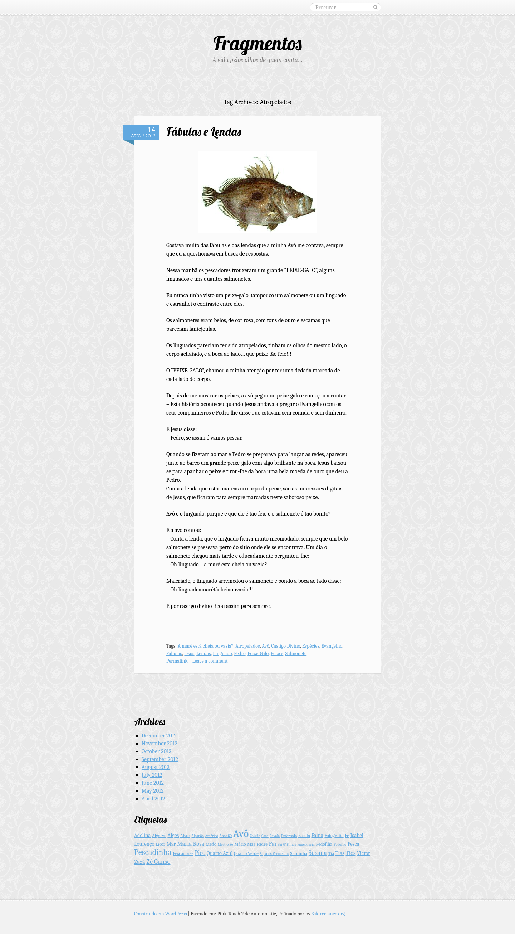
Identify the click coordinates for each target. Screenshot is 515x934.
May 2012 (153, 791)
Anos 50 (226, 835)
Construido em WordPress (160, 914)
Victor (363, 853)
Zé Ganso (158, 862)
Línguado (222, 653)
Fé (347, 835)
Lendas (203, 653)
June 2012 (153, 783)
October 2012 (156, 751)
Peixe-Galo (258, 653)
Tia (331, 853)
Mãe (251, 844)
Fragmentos (257, 43)
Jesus (189, 653)
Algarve (159, 835)
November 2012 (159, 743)
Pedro (240, 653)
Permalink (177, 661)
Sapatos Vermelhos (274, 853)
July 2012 (152, 775)
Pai (272, 843)
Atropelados (247, 646)
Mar (171, 844)
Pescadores (183, 853)
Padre (262, 844)
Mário (240, 844)
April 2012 (153, 798)
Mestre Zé (225, 844)
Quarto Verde (246, 853)
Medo (211, 844)
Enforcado (289, 835)
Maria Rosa (190, 843)
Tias (339, 853)
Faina (317, 835)
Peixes (277, 653)
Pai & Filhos (287, 844)
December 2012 (159, 735)
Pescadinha (153, 852)
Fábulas (174, 653)
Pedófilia (324, 844)
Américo (211, 835)
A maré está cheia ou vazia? (206, 646)
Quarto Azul (219, 853)
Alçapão (197, 835)
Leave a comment (210, 661)
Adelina (142, 835)
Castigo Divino (285, 646)
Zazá (139, 861)
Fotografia (333, 835)
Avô (265, 646)
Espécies (310, 646)
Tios (351, 853)
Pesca (353, 844)
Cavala (275, 835)
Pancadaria (306, 844)
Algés (173, 835)
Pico (200, 852)
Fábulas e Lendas (203, 131)
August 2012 (156, 767)
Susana (318, 852)
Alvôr (185, 835)
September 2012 (160, 759)
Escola (304, 835)
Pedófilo (340, 844)
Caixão (255, 835)
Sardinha (299, 853)
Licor (160, 844)
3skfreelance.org (328, 914)
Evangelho (331, 646)
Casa (265, 835)
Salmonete (295, 653)
